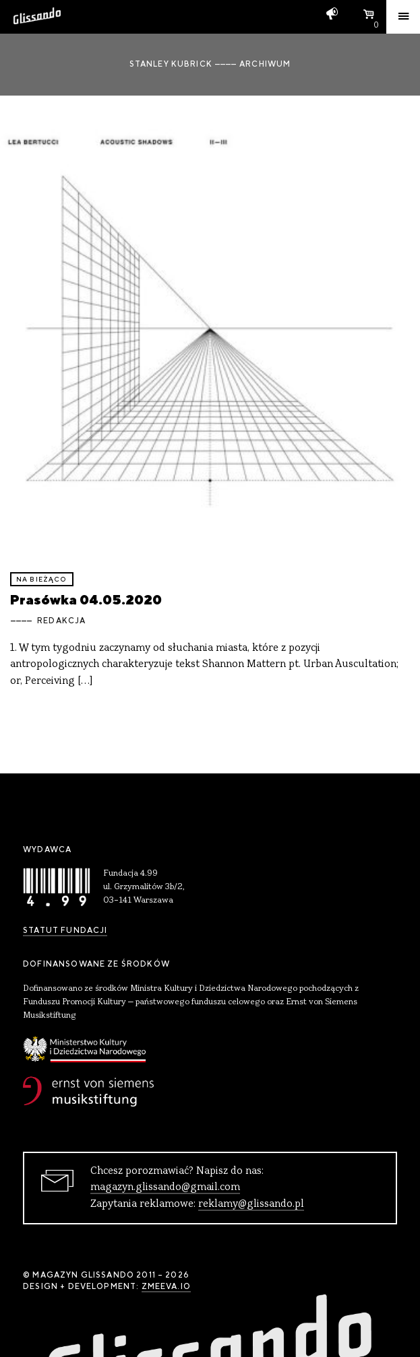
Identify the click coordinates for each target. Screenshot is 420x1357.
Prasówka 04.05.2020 (86, 599)
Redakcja (61, 620)
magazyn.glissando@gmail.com (165, 1187)
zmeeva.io (166, 1286)
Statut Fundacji (65, 930)
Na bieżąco (41, 579)
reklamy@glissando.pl (251, 1204)
